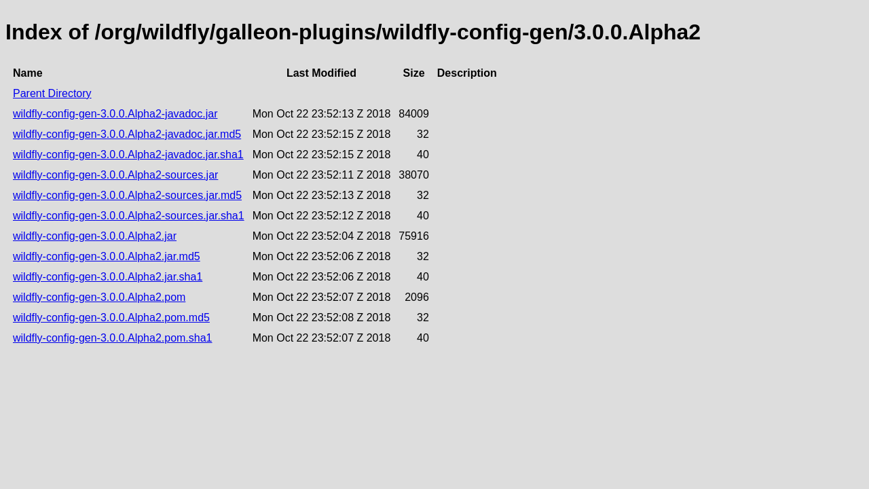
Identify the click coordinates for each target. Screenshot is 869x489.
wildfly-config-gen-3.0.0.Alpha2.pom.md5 (111, 317)
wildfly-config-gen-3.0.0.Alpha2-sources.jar (115, 175)
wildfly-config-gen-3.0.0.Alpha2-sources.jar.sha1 (128, 215)
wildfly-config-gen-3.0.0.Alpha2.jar (95, 236)
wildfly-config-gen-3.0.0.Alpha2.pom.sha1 (112, 338)
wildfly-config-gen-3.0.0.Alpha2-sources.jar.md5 (127, 195)
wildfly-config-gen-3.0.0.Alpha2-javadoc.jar (115, 114)
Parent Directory (52, 93)
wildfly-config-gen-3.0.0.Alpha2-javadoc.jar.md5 (127, 134)
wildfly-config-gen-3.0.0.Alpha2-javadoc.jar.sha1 (128, 154)
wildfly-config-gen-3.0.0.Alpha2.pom (99, 297)
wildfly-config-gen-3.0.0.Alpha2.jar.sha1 (107, 277)
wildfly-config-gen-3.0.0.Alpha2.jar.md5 (106, 256)
